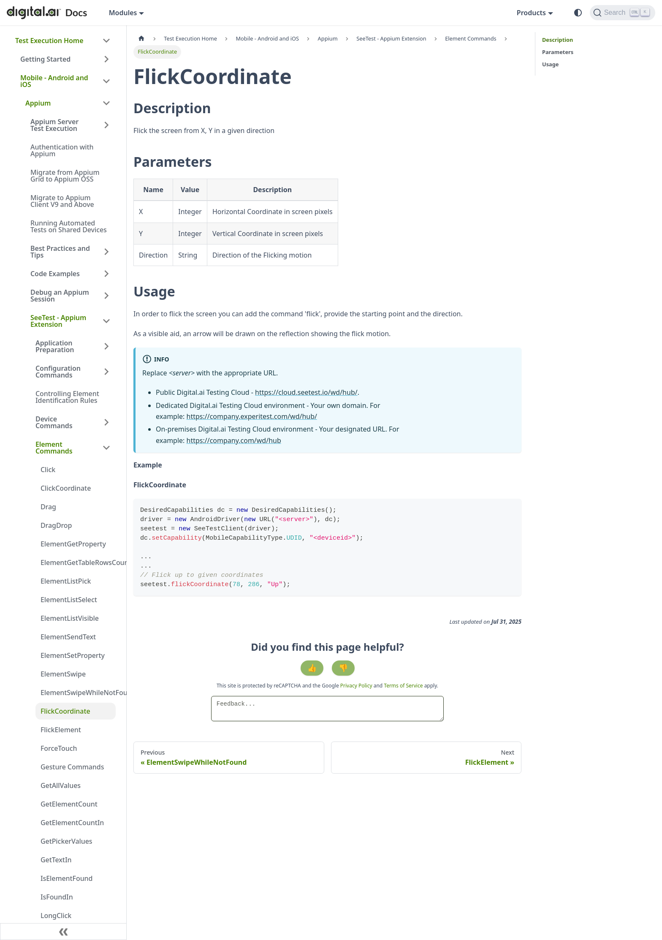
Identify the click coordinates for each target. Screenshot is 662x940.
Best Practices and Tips (60, 252)
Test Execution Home (49, 40)
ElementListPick (66, 581)
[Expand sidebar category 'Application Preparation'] (106, 346)
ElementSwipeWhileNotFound (78, 692)
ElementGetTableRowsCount (78, 562)
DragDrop (56, 525)
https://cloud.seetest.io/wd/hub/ (306, 392)
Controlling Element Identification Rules (67, 397)
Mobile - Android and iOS (54, 81)
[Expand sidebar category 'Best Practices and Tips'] (106, 252)
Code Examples (55, 273)
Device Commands (54, 422)
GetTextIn (56, 859)
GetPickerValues (66, 841)
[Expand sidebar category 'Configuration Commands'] (106, 371)
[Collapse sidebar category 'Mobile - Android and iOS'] (106, 81)
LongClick (56, 915)
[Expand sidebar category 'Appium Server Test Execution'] (106, 125)
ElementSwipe (63, 674)
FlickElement (61, 729)
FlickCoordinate (65, 711)
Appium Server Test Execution (54, 125)
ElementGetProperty (73, 544)
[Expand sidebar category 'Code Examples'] (106, 273)
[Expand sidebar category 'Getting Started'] (106, 59)
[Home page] (141, 38)
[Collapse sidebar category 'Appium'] (106, 103)
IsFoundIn (57, 897)
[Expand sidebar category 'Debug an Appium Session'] (106, 295)
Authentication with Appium (62, 150)
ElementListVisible (70, 618)
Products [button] (531, 12)
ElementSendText (68, 636)
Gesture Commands (72, 767)
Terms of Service (403, 685)
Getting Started (45, 59)
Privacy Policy (357, 685)
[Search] (622, 12)
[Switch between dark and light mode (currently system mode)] (578, 12)
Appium (38, 103)
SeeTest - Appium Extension (58, 321)
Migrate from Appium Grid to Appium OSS (64, 176)
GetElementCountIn (72, 822)
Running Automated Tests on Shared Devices (68, 226)
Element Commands (54, 448)
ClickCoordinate (66, 488)
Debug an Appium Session (59, 296)
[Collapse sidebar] (63, 931)
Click (48, 469)
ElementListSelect (69, 599)
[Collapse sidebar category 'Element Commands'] (106, 447)
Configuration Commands (58, 372)
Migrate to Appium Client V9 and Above (62, 201)
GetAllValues (61, 785)
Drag (48, 506)
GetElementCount (69, 804)
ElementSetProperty (73, 655)
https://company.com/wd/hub (234, 440)
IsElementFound (66, 878)
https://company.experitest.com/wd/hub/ (252, 416)
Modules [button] (123, 12)
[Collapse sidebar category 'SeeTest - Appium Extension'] (106, 321)
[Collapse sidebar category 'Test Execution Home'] (106, 40)
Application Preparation (54, 346)
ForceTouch (59, 748)
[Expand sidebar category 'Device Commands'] (106, 422)
